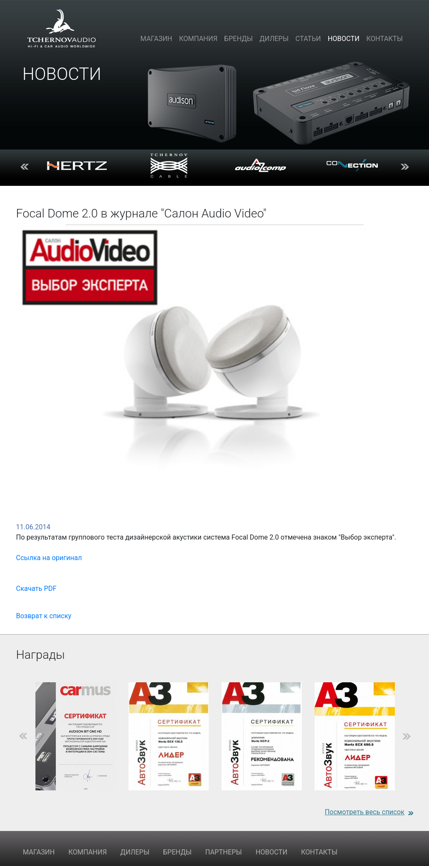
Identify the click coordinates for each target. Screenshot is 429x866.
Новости (344, 39)
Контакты (384, 39)
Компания (198, 39)
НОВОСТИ (272, 852)
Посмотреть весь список (365, 812)
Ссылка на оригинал (49, 558)
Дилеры (274, 39)
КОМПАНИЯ (87, 852)
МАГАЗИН (39, 852)
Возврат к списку (44, 616)
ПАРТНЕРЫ (223, 852)
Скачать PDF (36, 588)
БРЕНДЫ (177, 852)
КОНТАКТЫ (319, 852)
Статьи (308, 39)
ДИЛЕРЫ (134, 852)
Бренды (238, 39)
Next (404, 165)
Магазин (156, 39)
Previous (24, 165)
